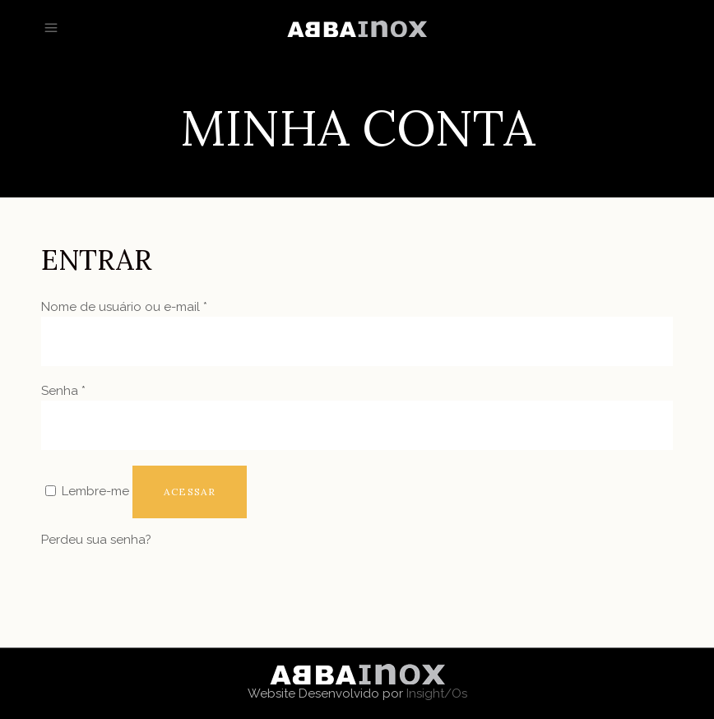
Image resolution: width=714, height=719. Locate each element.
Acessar (190, 491)
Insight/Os (436, 693)
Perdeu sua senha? (96, 539)
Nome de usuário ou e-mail (124, 306)
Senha (63, 390)
